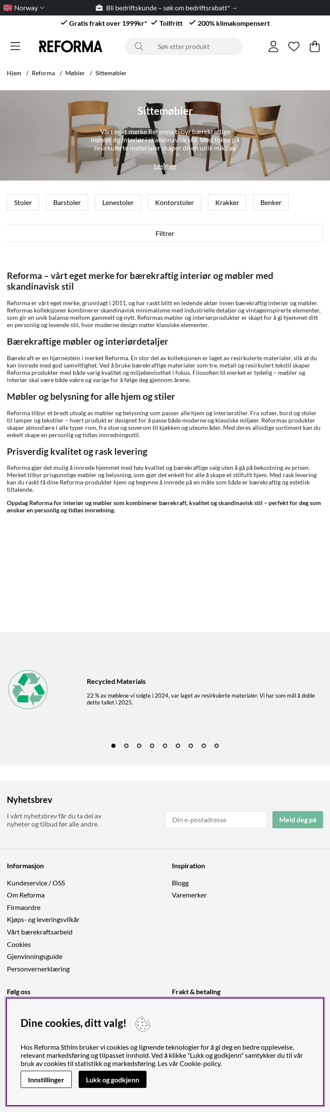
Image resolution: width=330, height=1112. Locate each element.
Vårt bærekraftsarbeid (40, 932)
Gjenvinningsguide (34, 956)
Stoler (23, 202)
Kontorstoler (174, 202)
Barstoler (67, 202)
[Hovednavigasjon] (15, 46)
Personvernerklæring (38, 969)
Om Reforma (26, 895)
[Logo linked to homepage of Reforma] (70, 46)
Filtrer (165, 233)
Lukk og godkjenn (112, 1079)
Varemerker (189, 895)
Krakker (227, 202)
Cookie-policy (200, 1063)
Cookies (19, 944)
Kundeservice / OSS (36, 883)
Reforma (43, 73)
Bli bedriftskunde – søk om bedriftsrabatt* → (170, 7)
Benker (270, 202)
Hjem (14, 73)
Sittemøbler (111, 73)
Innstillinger (46, 1079)
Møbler (75, 73)
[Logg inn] (273, 46)
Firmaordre (23, 907)
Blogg (180, 883)
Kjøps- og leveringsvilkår (43, 919)
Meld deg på (297, 819)
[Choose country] (22, 7)
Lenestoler (118, 202)
